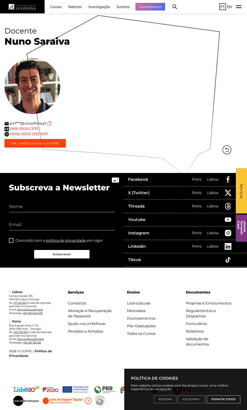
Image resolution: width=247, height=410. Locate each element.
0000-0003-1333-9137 (29, 134)
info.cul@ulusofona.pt (30, 309)
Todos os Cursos (141, 333)
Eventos (123, 6)
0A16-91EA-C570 (24, 129)
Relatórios (195, 331)
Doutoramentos (141, 318)
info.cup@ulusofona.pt (30, 339)
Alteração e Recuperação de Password (90, 313)
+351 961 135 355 (32, 342)
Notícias (75, 6)
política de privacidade (66, 240)
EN (229, 6)
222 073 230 (21, 332)
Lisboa (212, 179)
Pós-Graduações (141, 326)
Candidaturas (150, 6)
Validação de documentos (197, 341)
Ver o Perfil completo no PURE (35, 143)
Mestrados (136, 311)
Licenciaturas (138, 303)
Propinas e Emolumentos (208, 303)
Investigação (99, 6)
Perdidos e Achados (85, 331)
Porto (197, 179)
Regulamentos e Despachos (201, 313)
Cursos (56, 6)
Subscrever (62, 254)
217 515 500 (20, 302)
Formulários (196, 324)
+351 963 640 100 (33, 313)
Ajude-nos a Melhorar (87, 324)
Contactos (77, 303)
